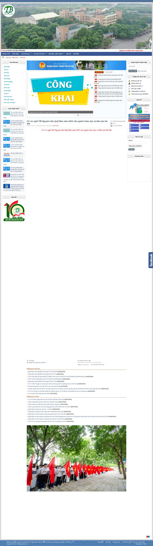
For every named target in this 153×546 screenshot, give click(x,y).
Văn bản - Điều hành (56, 54)
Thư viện (6, 84)
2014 (15, 544)
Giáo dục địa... (8, 96)
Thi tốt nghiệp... (13, 81)
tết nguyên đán (31, 362)
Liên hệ (68, 54)
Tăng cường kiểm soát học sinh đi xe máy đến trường (43, 402)
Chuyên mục (26, 54)
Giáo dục (13, 75)
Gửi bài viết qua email (119, 121)
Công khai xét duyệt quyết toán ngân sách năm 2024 (108, 101)
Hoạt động (13, 78)
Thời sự (13, 69)
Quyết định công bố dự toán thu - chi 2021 (40, 409)
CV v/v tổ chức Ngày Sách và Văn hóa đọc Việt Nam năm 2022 (46, 399)
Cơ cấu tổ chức (39, 54)
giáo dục (38, 362)
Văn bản (22, 57)
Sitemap (19, 544)
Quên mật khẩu (141, 71)
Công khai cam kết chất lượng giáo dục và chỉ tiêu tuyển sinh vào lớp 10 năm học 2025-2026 (108, 93)
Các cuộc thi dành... (10, 102)
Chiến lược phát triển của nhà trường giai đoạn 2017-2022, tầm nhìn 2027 (49, 407)
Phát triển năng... (9, 99)
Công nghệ (7, 90)
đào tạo (44, 362)
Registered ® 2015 (141, 544)
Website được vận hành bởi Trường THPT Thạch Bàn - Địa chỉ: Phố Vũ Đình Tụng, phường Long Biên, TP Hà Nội (38, 542)
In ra (114, 123)
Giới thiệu (15, 54)
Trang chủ (100, 542)
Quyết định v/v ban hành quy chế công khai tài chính (108, 82)
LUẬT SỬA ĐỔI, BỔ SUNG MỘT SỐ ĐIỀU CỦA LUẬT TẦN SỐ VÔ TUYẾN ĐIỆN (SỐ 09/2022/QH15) (57, 376)
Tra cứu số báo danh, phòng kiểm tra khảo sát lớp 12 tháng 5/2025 (17, 169)
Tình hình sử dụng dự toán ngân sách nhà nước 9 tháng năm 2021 (47, 421)
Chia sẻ (13, 93)
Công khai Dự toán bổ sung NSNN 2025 (43, 112)
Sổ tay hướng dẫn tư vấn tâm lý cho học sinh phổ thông (44, 386)
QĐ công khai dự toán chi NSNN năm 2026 (110, 85)
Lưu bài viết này (117, 125)
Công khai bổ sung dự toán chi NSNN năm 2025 (108, 89)
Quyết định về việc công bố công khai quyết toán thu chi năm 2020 (47, 414)
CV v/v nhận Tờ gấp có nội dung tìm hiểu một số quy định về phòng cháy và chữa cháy (53, 384)
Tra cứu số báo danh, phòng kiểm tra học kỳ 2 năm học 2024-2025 (17, 139)
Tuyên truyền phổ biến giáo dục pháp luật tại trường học (44, 404)
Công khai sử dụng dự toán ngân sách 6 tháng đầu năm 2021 (45, 411)
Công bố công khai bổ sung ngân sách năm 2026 (108, 76)
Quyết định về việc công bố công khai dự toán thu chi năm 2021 (46, 419)
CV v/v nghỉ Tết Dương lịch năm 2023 (39, 393)
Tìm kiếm (76, 54)
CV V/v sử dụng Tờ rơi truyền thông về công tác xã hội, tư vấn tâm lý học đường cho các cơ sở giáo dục (57, 391)
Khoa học (7, 87)
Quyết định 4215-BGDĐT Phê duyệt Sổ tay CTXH (42, 381)
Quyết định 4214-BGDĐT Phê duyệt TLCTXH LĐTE (43, 371)
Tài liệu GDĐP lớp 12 (16, 153)
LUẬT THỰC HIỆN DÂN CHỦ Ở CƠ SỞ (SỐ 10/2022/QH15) (45, 379)
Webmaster (56, 125)
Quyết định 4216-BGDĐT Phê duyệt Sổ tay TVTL (42, 374)
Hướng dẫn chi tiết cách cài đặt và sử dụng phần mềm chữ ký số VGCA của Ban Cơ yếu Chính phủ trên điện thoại (13, 178)
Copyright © (10, 544)
